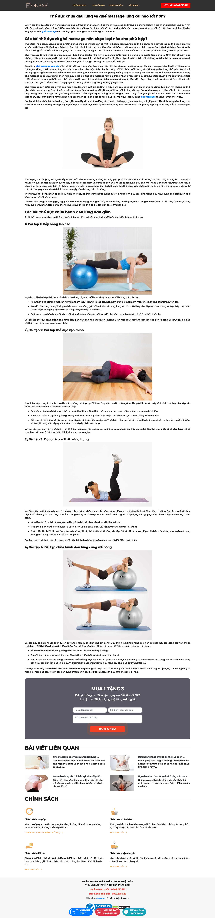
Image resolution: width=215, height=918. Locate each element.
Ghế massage (80, 5)
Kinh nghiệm (116, 5)
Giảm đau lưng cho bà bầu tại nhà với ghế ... (77, 776)
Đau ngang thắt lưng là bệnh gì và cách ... (161, 757)
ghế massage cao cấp (48, 66)
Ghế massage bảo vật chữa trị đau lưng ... (76, 757)
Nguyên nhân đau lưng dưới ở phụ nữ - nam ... (163, 776)
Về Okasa (134, 5)
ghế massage (49, 31)
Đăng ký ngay (107, 729)
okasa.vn (100, 898)
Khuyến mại (98, 5)
